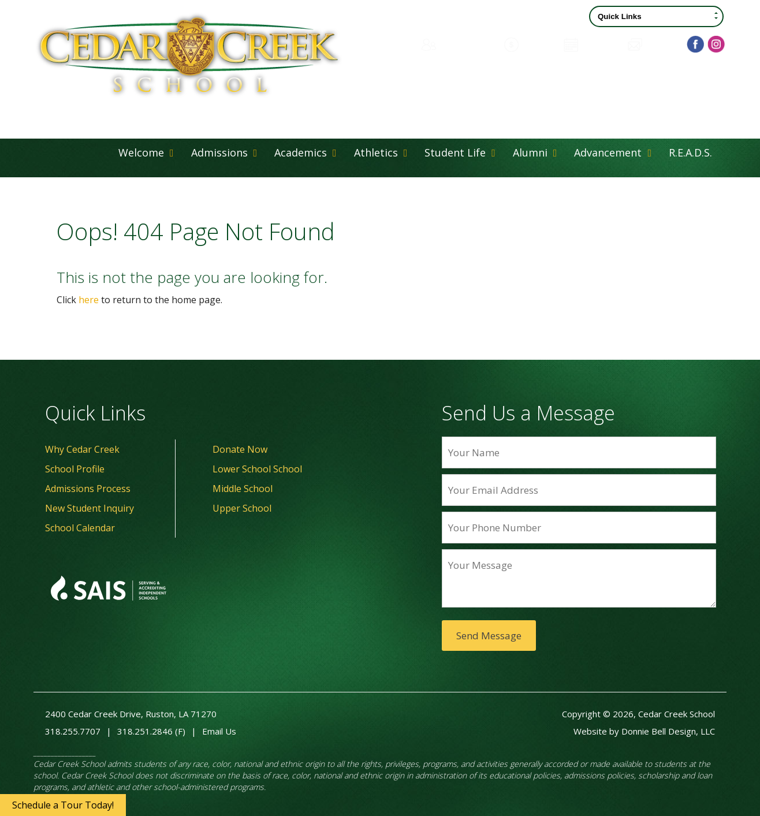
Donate (528, 43)
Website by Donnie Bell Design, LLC (644, 731)
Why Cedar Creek (82, 449)
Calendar (590, 43)
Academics (305, 152)
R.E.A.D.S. (690, 152)
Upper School (242, 508)
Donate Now (240, 449)
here (89, 299)
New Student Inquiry (89, 508)
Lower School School (257, 469)
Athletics (381, 152)
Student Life (460, 152)
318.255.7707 (72, 731)
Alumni (535, 152)
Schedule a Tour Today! (63, 805)
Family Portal (456, 43)
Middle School (243, 488)
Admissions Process (88, 488)
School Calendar (80, 527)
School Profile (75, 469)
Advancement (612, 152)
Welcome (146, 152)
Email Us (219, 731)
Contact (652, 43)
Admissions (224, 152)
